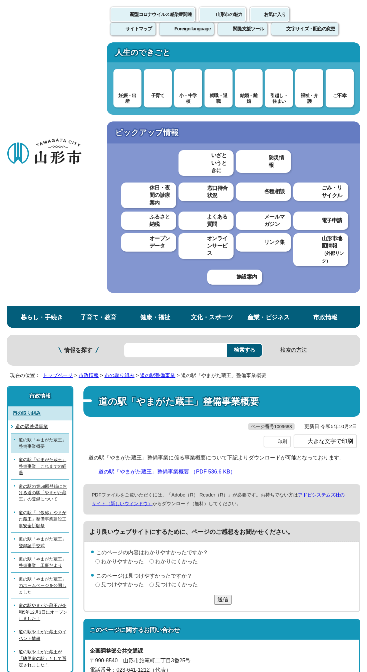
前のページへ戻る (289, 470)
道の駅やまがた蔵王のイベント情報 (42, 372)
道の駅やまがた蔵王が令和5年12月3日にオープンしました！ (43, 349)
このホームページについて (37, 491)
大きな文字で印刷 (330, 192)
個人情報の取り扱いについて (123, 491)
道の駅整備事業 (157, 112)
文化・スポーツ (212, 54)
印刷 (282, 193)
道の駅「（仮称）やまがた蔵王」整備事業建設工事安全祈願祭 (42, 257)
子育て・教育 (98, 54)
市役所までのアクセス (80, 599)
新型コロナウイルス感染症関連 (161, 21)
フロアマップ (24, 599)
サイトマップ (273, 491)
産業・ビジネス (269, 54)
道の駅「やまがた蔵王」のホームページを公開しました (42, 323)
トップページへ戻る (344, 470)
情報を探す (78, 87)
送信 (223, 350)
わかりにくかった (176, 312)
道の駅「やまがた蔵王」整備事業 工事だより (42, 299)
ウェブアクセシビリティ (207, 491)
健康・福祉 (155, 54)
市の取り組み (119, 112)
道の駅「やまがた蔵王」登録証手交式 (42, 279)
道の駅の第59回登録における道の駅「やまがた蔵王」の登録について (43, 230)
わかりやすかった (122, 312)
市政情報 (325, 54)
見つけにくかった (176, 336)
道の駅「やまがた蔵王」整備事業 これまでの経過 (42, 204)
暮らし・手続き (42, 54)
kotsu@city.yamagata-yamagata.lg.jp (144, 440)
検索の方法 (293, 87)
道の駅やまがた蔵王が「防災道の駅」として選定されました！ (42, 396)
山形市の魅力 (229, 21)
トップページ (58, 112)
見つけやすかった (122, 336)
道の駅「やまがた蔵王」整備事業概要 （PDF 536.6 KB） (169, 223)
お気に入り (275, 21)
